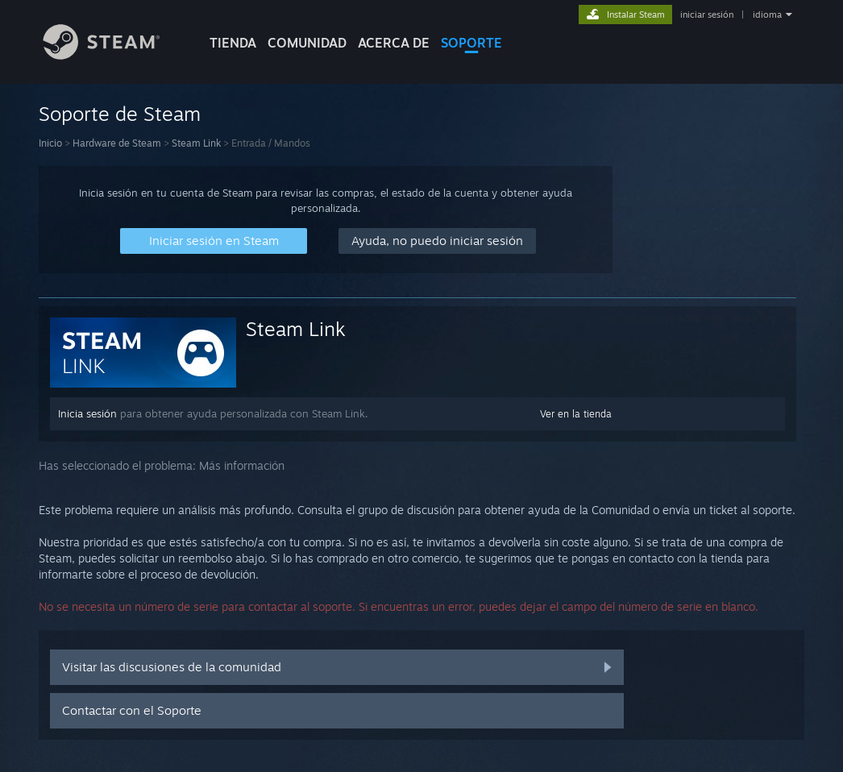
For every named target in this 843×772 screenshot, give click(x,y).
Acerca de (394, 43)
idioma (767, 14)
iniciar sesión (706, 14)
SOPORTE (471, 43)
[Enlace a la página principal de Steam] (114, 55)
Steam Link (196, 143)
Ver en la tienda (576, 414)
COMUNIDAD (307, 43)
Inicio (50, 143)
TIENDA (233, 43)
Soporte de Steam (120, 114)
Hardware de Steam (117, 143)
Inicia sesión (87, 413)
